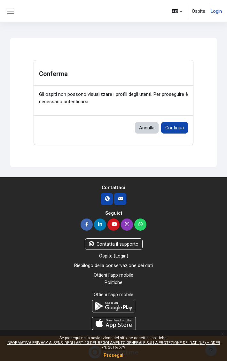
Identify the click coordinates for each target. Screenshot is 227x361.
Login (216, 11)
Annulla (146, 128)
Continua (174, 128)
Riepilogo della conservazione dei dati (113, 265)
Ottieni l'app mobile (113, 275)
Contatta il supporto (113, 244)
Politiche (113, 282)
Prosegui (113, 355)
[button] (177, 11)
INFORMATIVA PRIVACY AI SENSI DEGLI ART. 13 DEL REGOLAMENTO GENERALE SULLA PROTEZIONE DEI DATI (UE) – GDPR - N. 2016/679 (113, 345)
